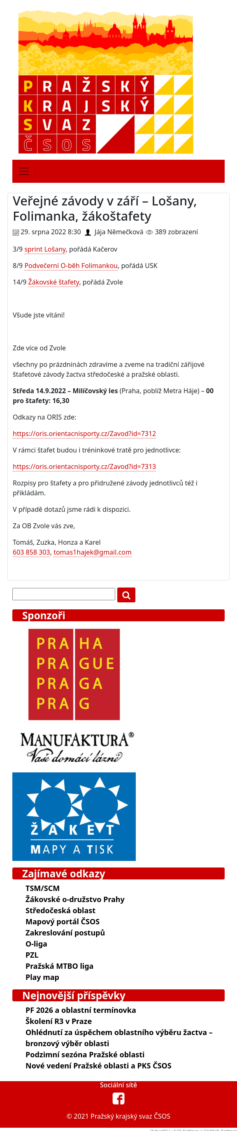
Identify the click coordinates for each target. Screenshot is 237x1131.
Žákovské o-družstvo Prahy (75, 899)
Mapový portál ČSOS (63, 921)
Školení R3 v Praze (59, 1021)
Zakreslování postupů (65, 932)
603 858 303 (31, 552)
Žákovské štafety (53, 282)
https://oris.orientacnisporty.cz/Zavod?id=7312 (84, 433)
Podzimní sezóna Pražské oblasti (85, 1054)
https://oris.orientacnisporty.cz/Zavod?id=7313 (84, 466)
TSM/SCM (43, 888)
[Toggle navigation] (23, 171)
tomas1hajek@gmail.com (92, 552)
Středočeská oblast (60, 910)
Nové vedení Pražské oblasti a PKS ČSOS (99, 1065)
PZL (32, 955)
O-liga (36, 944)
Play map (42, 977)
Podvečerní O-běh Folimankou (71, 265)
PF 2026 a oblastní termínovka (81, 1010)
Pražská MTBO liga (59, 966)
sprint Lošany (44, 249)
